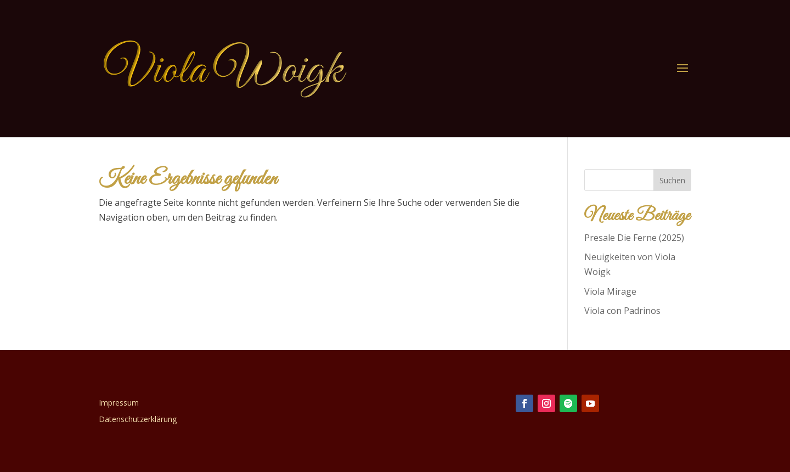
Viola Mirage (610, 291)
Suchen (672, 180)
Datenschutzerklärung (138, 419)
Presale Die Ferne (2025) (634, 238)
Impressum (119, 403)
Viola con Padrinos (622, 311)
